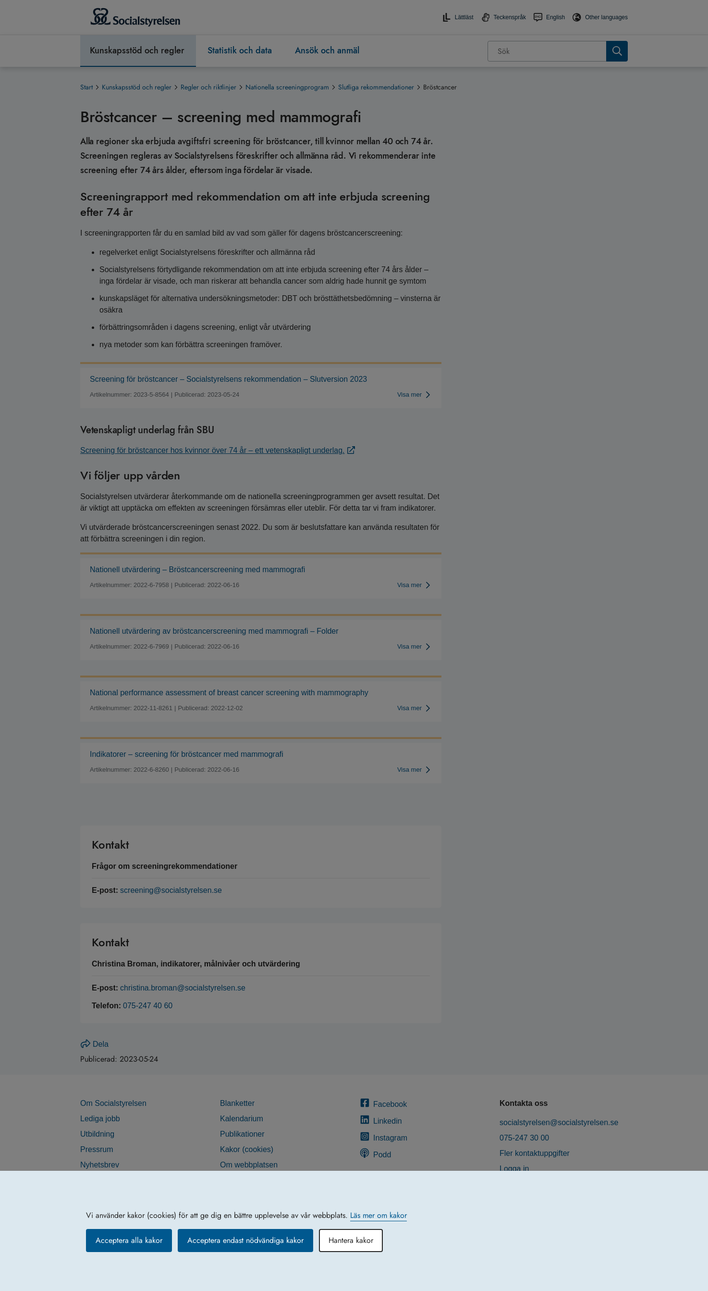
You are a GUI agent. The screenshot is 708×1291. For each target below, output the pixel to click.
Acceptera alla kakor (129, 1240)
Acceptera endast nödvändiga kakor (245, 1240)
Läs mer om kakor (378, 1215)
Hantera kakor (351, 1240)
